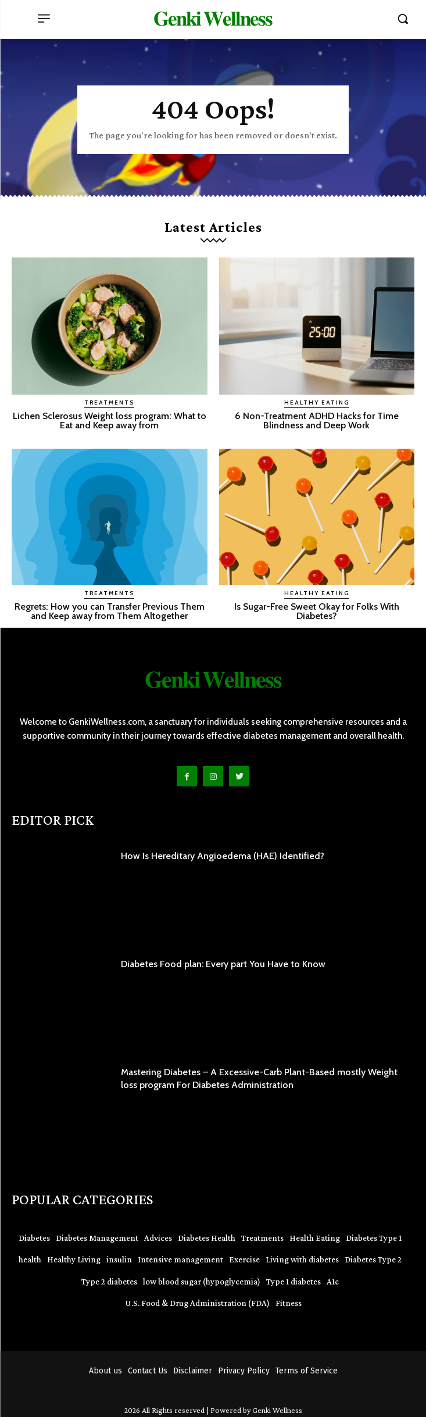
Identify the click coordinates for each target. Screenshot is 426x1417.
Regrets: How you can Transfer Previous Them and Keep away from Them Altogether (110, 611)
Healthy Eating (316, 402)
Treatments (109, 402)
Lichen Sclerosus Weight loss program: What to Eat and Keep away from (109, 420)
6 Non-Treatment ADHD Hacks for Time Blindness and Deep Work (317, 420)
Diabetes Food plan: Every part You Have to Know (223, 963)
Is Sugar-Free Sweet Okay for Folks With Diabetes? (316, 611)
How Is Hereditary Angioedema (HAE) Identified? (222, 855)
